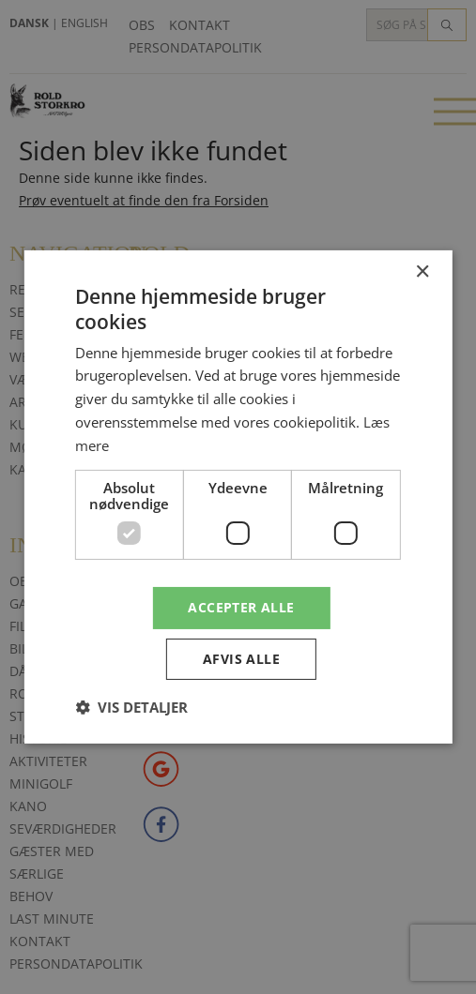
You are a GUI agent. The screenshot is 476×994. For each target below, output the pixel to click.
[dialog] (238, 497)
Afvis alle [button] (241, 659)
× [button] (422, 272)
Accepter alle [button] (241, 607)
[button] (131, 707)
